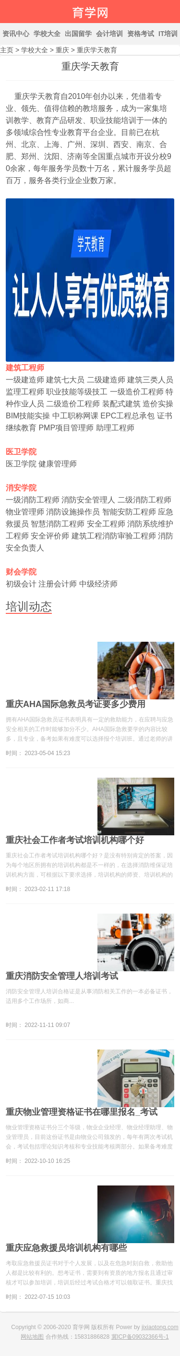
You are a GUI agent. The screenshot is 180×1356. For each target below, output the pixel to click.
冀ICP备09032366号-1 (140, 1336)
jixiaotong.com (160, 1327)
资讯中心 (15, 33)
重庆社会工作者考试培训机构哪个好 (75, 840)
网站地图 (32, 1336)
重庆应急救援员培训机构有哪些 (66, 1248)
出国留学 (78, 33)
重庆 (62, 50)
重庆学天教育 (97, 50)
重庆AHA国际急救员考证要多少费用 (75, 704)
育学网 (90, 11)
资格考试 (140, 33)
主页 (6, 50)
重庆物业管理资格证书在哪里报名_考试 (81, 1112)
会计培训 (109, 33)
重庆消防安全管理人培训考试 (62, 976)
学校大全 (47, 33)
